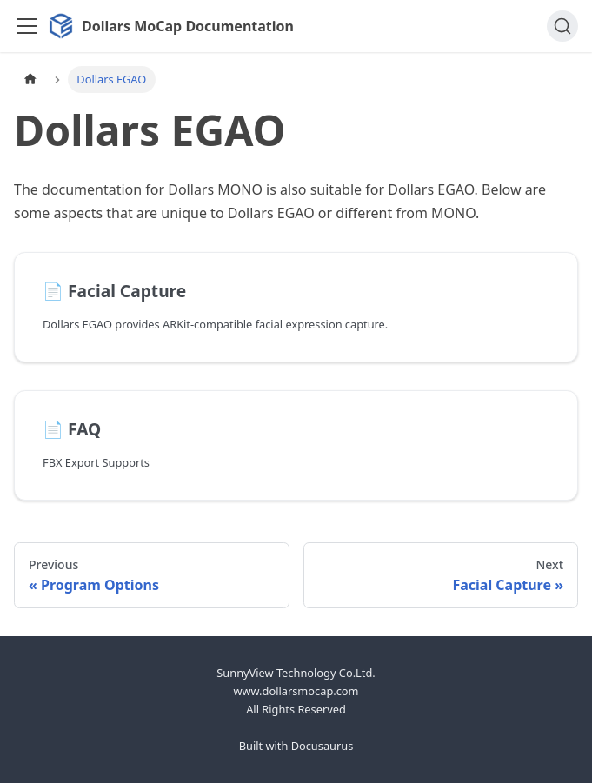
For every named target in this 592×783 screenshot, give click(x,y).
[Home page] (30, 79)
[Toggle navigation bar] (27, 26)
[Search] (562, 26)
